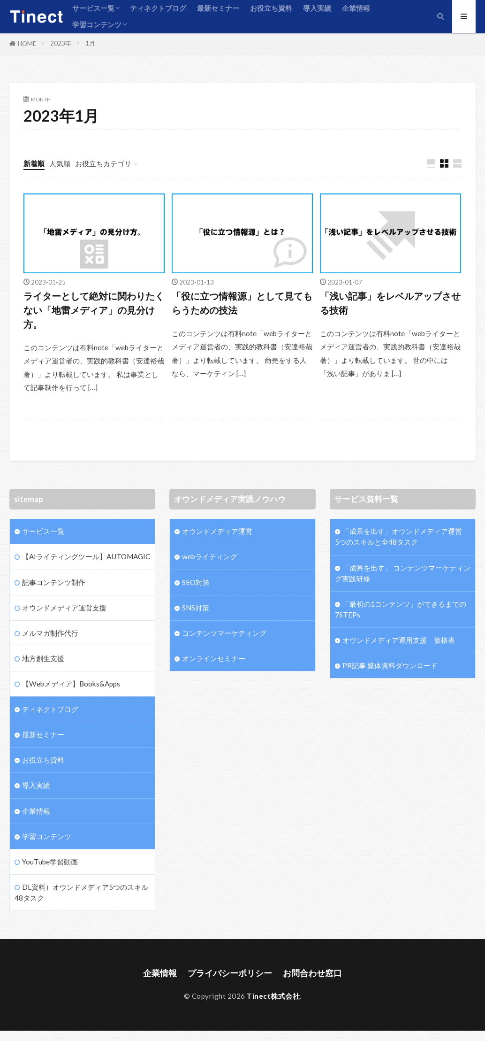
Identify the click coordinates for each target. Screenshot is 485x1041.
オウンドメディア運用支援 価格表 (398, 640)
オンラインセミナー (213, 658)
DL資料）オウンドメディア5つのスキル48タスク (81, 892)
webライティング (209, 556)
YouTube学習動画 (50, 861)
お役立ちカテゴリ (103, 163)
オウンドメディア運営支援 (64, 607)
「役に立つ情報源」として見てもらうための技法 (242, 303)
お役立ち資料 (271, 8)
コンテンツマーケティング (224, 633)
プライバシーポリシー (230, 973)
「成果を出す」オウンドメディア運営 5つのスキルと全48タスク (402, 536)
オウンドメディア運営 (217, 531)
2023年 (60, 43)
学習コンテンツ (96, 24)
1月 (90, 43)
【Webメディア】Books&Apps (71, 683)
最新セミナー (218, 8)
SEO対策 (196, 582)
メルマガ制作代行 (50, 633)
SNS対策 (195, 607)
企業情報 (356, 8)
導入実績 (317, 8)
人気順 (59, 163)
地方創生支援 (43, 658)
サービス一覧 (93, 8)
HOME (27, 43)
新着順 (34, 163)
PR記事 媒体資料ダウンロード (390, 665)
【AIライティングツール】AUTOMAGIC (86, 556)
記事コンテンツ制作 (53, 582)
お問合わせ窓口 (312, 973)
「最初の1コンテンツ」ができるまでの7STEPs (400, 609)
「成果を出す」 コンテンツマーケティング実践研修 (402, 573)
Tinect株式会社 (273, 996)
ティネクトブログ (158, 8)
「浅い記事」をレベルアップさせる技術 (390, 303)
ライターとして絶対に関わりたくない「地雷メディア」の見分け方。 (93, 309)
